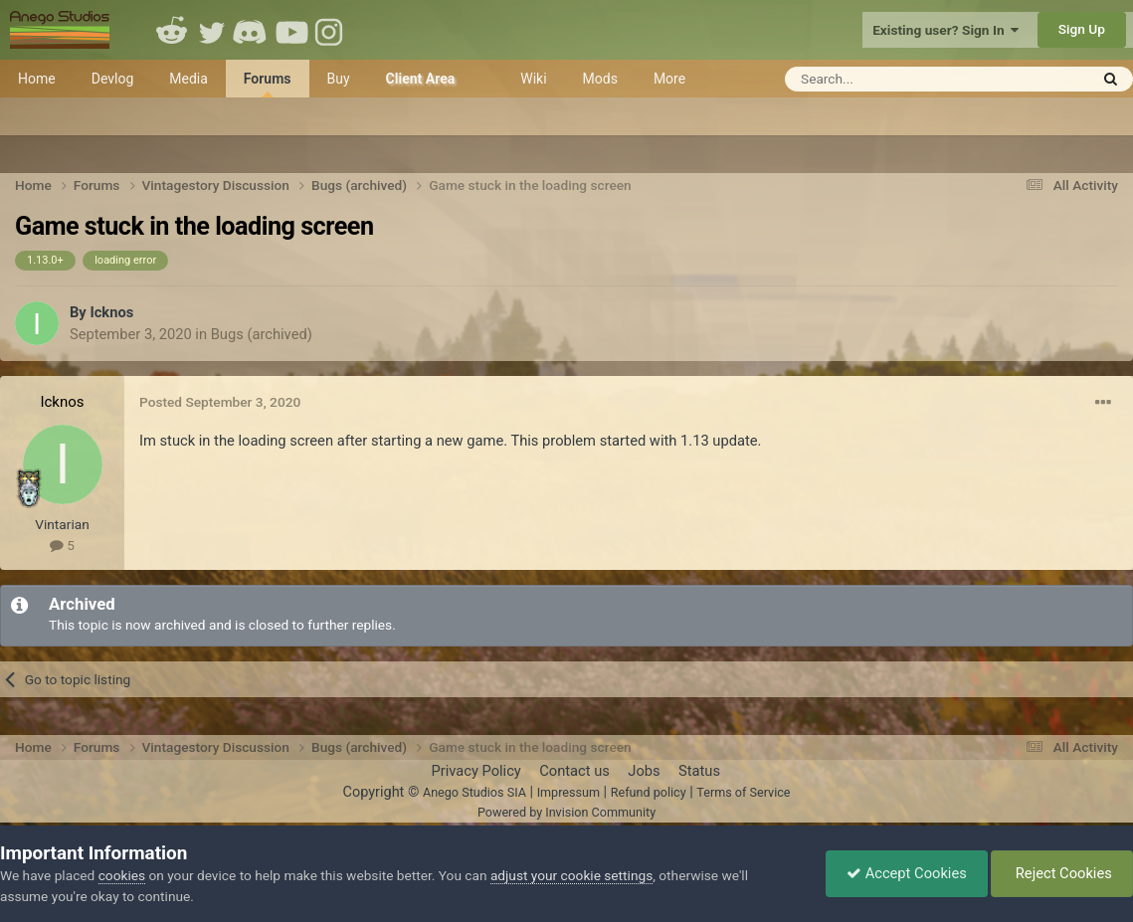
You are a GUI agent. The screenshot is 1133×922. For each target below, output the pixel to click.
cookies (121, 875)
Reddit (172, 30)
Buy (338, 79)
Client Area (421, 79)
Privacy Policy (475, 771)
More (669, 79)
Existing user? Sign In (945, 30)
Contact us (574, 771)
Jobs (644, 771)
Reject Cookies (1062, 873)
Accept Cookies (907, 873)
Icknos (111, 312)
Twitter (212, 30)
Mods (600, 79)
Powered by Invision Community (566, 812)
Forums (267, 84)
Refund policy (648, 792)
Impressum (568, 792)
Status (699, 771)
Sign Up (1081, 29)
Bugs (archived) (261, 334)
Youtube (291, 30)
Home (37, 79)
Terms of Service (743, 792)
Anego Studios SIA (474, 792)
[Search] (888, 79)
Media (188, 79)
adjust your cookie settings (571, 875)
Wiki (533, 79)
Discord (252, 30)
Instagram (331, 30)
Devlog (113, 79)
